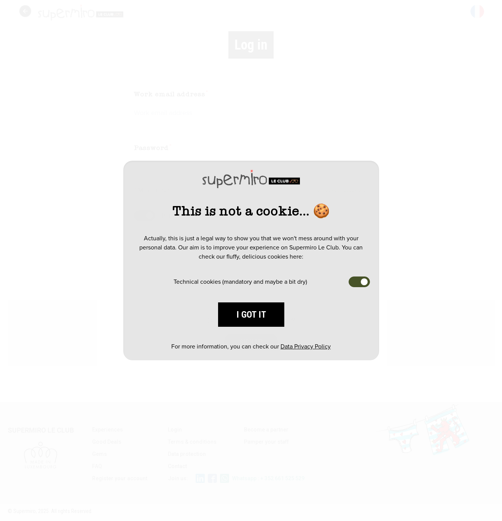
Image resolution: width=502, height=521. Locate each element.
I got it (251, 314)
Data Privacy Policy (305, 346)
